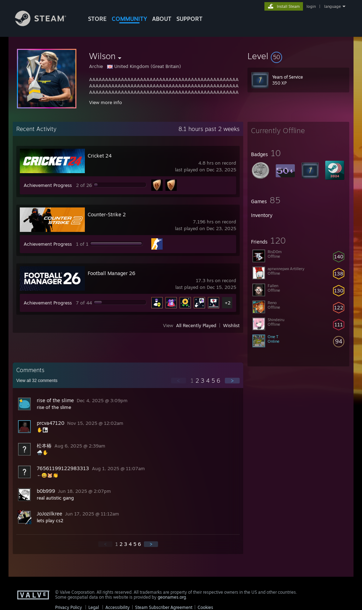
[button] (298, 56)
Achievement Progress (48, 185)
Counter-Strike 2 (107, 214)
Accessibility (117, 607)
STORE (97, 18)
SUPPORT (189, 18)
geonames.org (172, 597)
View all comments (37, 380)
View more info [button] (105, 102)
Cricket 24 (100, 156)
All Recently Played (196, 325)
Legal (93, 607)
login (311, 6)
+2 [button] (227, 303)
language (332, 6)
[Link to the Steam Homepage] (46, 24)
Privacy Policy (68, 607)
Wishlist (231, 325)
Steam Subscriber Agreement (163, 607)
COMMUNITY (129, 18)
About (161, 18)
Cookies (205, 607)
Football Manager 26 (111, 273)
